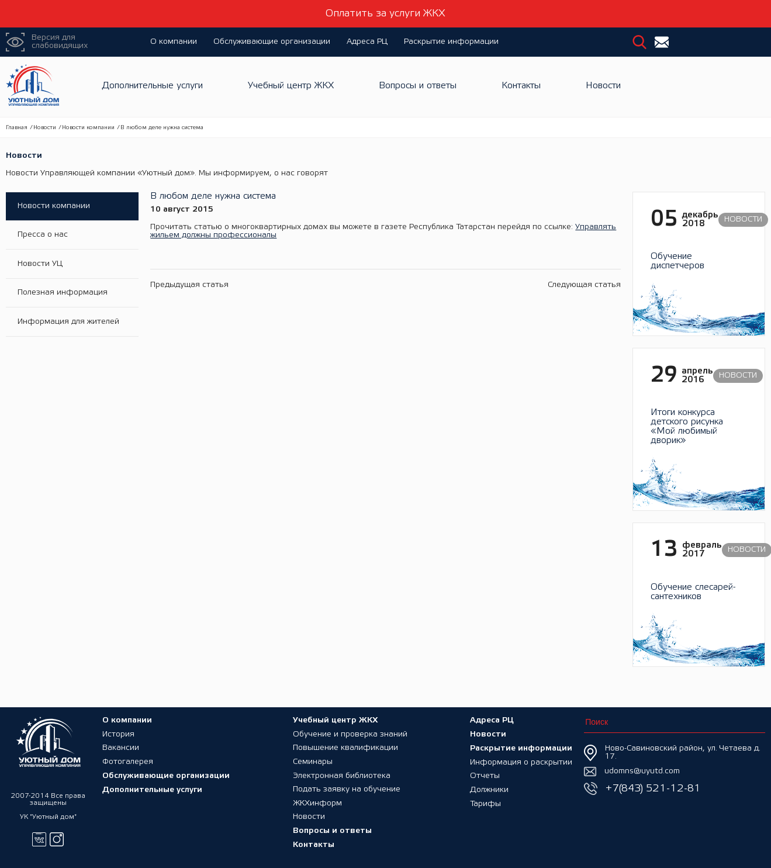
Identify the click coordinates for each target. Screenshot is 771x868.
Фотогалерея (127, 761)
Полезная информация (63, 294)
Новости (603, 86)
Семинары (313, 761)
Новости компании (88, 127)
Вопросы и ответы (418, 86)
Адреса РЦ (367, 42)
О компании (173, 42)
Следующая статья (584, 285)
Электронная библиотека (341, 775)
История (118, 732)
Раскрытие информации (451, 42)
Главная (16, 127)
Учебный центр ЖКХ (291, 86)
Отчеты (485, 775)
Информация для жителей (68, 323)
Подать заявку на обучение (346, 789)
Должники (489, 789)
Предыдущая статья (189, 285)
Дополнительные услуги (152, 86)
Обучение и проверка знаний (350, 732)
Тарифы (485, 803)
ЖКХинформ (317, 803)
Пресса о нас (43, 235)
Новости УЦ (40, 264)
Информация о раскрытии (521, 761)
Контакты (521, 86)
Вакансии (120, 747)
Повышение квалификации (345, 747)
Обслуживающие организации (271, 42)
